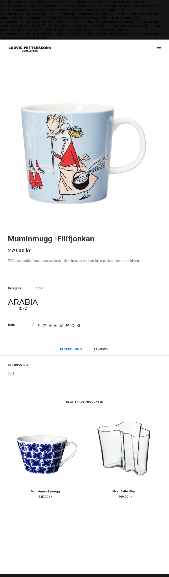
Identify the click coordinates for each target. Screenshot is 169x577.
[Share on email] (78, 325)
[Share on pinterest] (50, 325)
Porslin (39, 288)
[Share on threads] (44, 325)
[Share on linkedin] (55, 325)
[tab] (101, 351)
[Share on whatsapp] (61, 325)
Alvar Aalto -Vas (124, 491)
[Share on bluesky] (67, 325)
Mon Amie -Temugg (45, 491)
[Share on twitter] (38, 325)
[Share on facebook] (32, 325)
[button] (159, 49)
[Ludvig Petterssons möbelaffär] (29, 48)
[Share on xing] (72, 325)
